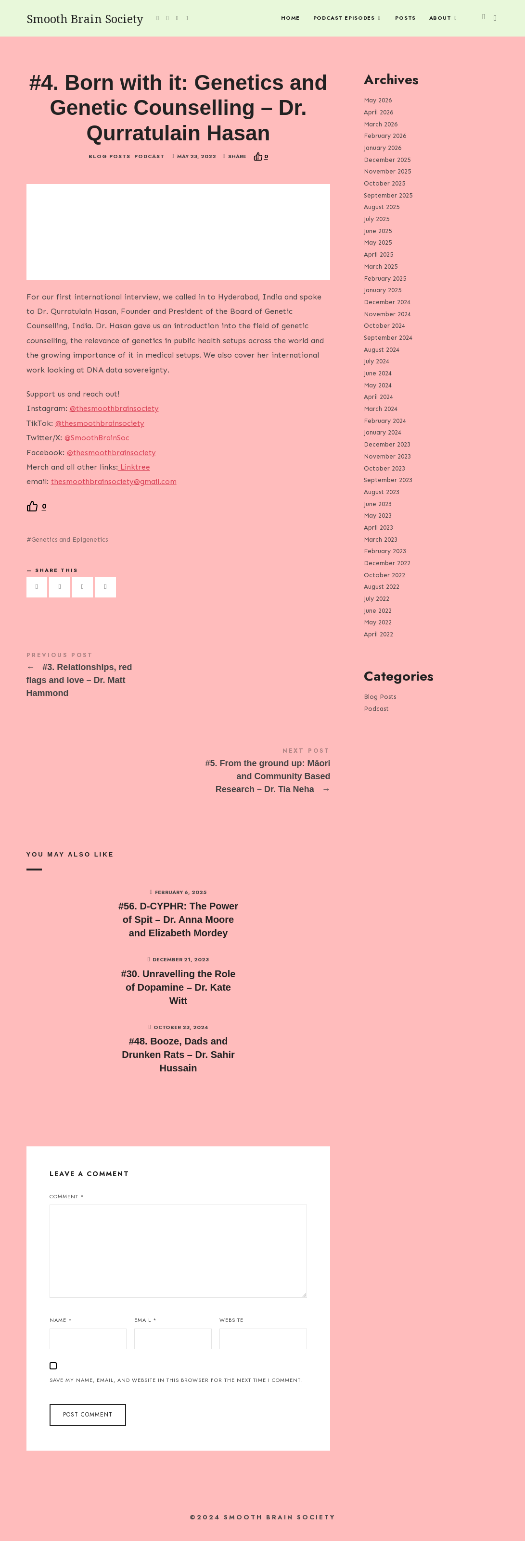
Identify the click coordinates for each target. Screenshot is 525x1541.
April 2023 (378, 527)
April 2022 (378, 634)
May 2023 (378, 515)
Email (145, 1327)
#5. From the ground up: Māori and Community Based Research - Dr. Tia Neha (178, 779)
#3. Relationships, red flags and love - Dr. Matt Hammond (178, 683)
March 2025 (380, 266)
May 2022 (378, 622)
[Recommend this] (261, 163)
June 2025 (378, 230)
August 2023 (381, 491)
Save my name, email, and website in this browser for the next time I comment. (176, 1387)
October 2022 (384, 574)
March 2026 (380, 123)
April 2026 (378, 111)
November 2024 (387, 313)
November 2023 (387, 456)
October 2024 (384, 325)
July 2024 (376, 361)
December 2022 (387, 563)
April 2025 (378, 254)
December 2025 (387, 159)
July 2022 (376, 598)
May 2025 (378, 242)
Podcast (149, 163)
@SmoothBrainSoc (97, 444)
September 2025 (388, 195)
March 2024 (380, 408)
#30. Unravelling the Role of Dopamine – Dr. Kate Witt (178, 994)
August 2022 (381, 586)
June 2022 (378, 610)
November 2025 (387, 171)
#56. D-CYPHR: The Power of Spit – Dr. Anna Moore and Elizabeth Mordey (178, 926)
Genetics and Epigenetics (69, 546)
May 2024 (378, 384)
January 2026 (382, 147)
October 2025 (384, 183)
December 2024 (387, 301)
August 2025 (381, 207)
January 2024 (382, 432)
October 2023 (384, 468)
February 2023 (385, 551)
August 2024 (381, 349)
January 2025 (382, 290)
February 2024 (385, 420)
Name (61, 1327)
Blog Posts (109, 163)
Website (231, 1327)
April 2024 (378, 396)
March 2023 (380, 539)
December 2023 (387, 444)
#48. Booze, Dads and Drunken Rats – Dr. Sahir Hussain (178, 1062)
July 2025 (376, 219)
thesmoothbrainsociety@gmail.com (116, 488)
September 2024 (388, 337)
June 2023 (378, 503)
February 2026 (385, 135)
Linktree (135, 473)
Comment (67, 1203)
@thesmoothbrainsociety (116, 415)
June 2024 (378, 373)
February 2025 (385, 278)
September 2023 (388, 480)
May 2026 (378, 100)
